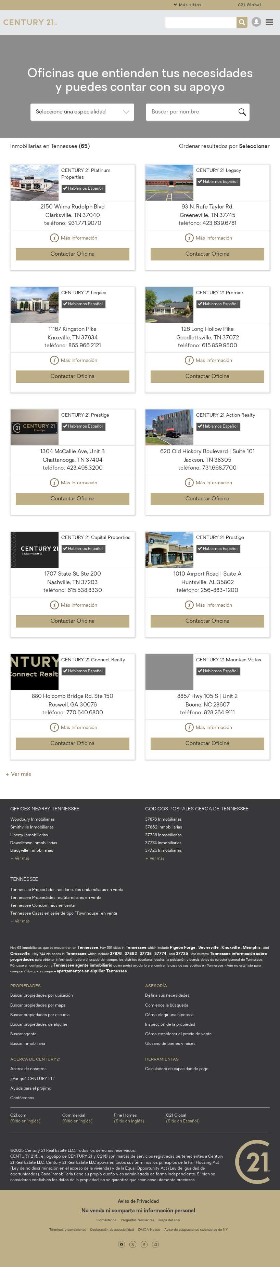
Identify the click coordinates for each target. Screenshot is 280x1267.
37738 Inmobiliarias (163, 835)
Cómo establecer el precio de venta (178, 1034)
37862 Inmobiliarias (163, 827)
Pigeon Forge (182, 948)
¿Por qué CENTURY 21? (32, 1079)
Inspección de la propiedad (170, 1025)
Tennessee (87, 948)
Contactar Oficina (72, 254)
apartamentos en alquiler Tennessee (92, 971)
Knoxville (230, 948)
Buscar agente (23, 1034)
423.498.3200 (85, 468)
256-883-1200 (219, 590)
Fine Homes (140, 1119)
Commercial (88, 1119)
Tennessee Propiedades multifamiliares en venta (55, 898)
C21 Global (249, 4)
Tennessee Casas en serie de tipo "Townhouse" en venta (63, 914)
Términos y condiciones (67, 1230)
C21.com (36, 1119)
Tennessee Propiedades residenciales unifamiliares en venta (66, 890)
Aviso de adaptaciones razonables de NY (196, 1230)
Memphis (251, 948)
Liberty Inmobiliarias (29, 835)
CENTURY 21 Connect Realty (93, 660)
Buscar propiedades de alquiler (38, 1025)
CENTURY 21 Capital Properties (95, 537)
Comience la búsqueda (166, 1005)
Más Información (72, 238)
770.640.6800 (84, 713)
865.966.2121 (84, 346)
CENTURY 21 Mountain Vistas (228, 660)
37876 (116, 954)
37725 (182, 954)
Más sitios (188, 4)
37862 (131, 954)
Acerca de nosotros (28, 1069)
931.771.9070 (84, 223)
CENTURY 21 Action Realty (225, 415)
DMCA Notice (149, 1230)
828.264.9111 (219, 713)
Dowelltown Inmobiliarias (33, 843)
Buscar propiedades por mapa (37, 1005)
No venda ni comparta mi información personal (138, 1211)
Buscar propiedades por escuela (39, 1015)
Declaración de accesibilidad (112, 1230)
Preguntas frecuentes (137, 1220)
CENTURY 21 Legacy (218, 170)
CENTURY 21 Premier (219, 293)
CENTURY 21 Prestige (85, 415)
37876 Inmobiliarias (163, 820)
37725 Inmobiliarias (163, 851)
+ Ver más (18, 774)
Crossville (20, 954)
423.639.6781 (220, 223)
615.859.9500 (219, 346)
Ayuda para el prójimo (30, 1089)
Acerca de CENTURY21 (35, 1059)
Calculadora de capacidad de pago (176, 1069)
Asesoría (156, 985)
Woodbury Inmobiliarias (32, 820)
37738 (146, 954)
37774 (160, 954)
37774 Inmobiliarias (163, 843)
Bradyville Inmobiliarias (31, 851)
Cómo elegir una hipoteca (169, 1015)
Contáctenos (22, 1098)
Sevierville (208, 948)
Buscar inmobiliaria (27, 1044)
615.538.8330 (84, 590)
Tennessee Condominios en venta (42, 906)
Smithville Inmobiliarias (32, 827)
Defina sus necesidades (167, 996)
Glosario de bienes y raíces (170, 1044)
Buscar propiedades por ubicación (41, 996)
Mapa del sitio (169, 1220)
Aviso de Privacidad (138, 1201)
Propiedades (25, 985)
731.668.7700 (219, 468)
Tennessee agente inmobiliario (82, 965)
